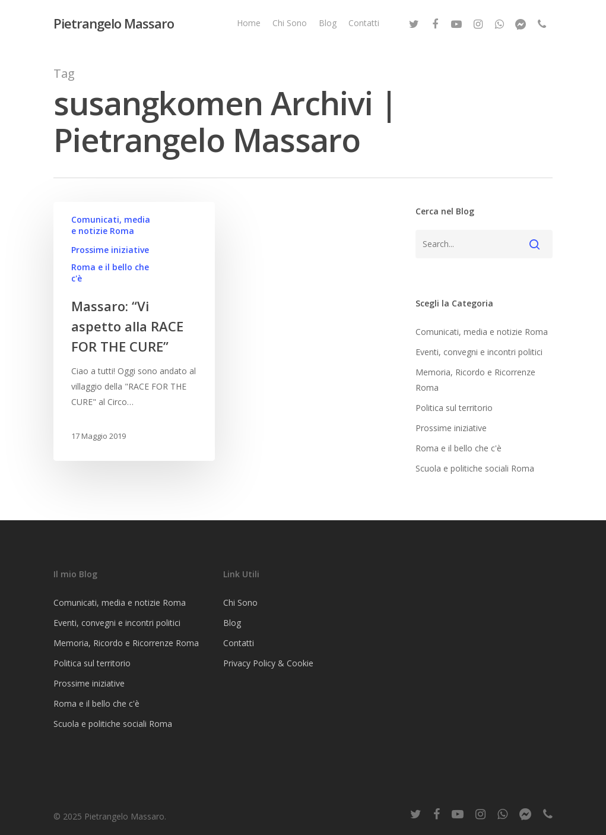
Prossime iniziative (110, 249)
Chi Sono (289, 23)
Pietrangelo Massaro (113, 23)
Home (249, 23)
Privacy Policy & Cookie (268, 663)
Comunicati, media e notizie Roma (110, 225)
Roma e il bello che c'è (110, 272)
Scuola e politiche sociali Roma (474, 468)
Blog (328, 23)
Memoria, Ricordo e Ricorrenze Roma (475, 379)
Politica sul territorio (454, 407)
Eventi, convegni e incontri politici (478, 352)
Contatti (363, 23)
